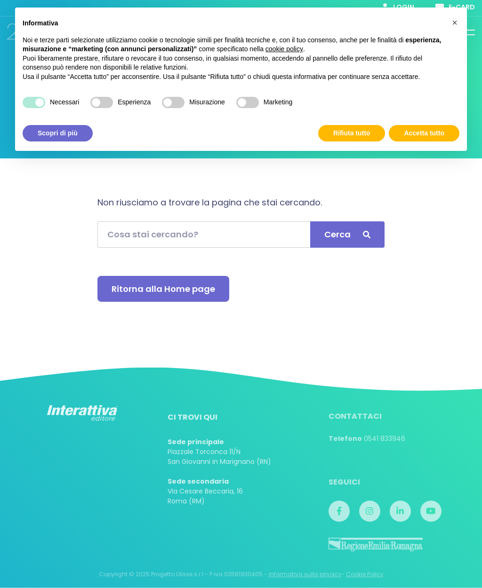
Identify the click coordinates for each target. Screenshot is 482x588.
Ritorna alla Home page (163, 289)
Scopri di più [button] (58, 133)
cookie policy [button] (284, 49)
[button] (454, 22)
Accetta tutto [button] (424, 133)
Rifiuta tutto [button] (351, 133)
